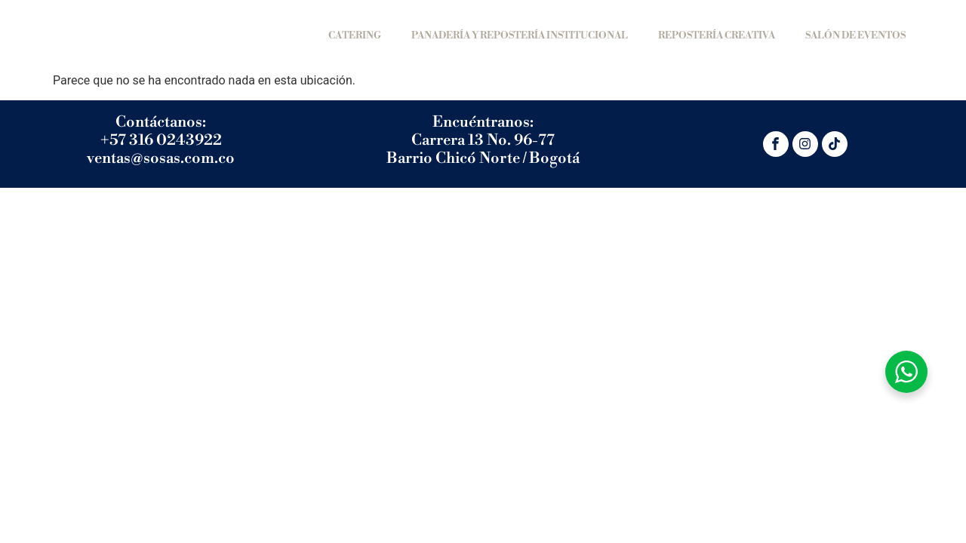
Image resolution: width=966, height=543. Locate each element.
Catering (354, 35)
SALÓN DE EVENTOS (855, 35)
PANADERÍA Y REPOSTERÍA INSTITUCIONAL (519, 35)
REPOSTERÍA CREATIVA (716, 35)
